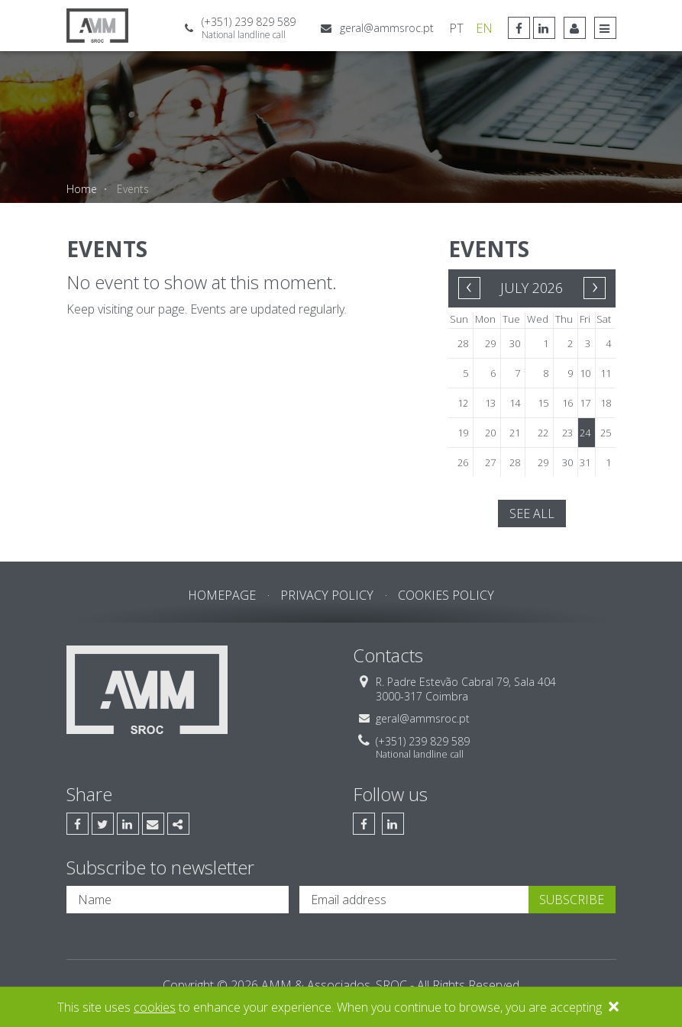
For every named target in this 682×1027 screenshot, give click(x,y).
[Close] (613, 1009)
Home (81, 189)
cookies (155, 1007)
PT (456, 28)
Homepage (222, 595)
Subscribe (571, 899)
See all (531, 513)
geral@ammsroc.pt (387, 28)
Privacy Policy (326, 595)
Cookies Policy (446, 595)
